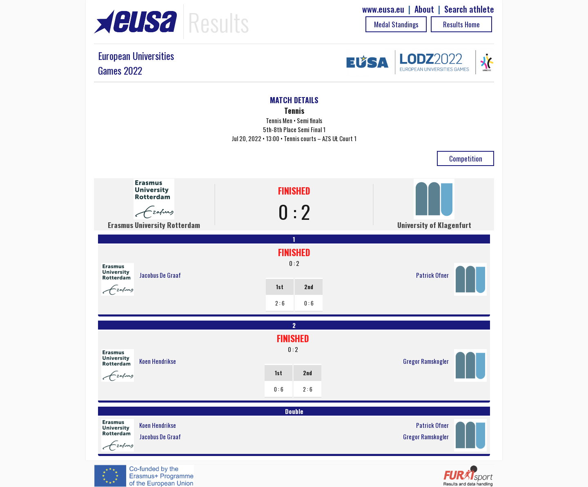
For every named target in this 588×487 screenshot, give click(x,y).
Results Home (461, 24)
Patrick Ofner (432, 274)
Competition (465, 158)
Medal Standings (396, 24)
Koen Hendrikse (157, 360)
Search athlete (469, 9)
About (424, 9)
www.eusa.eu (383, 9)
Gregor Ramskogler (426, 360)
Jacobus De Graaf (160, 274)
